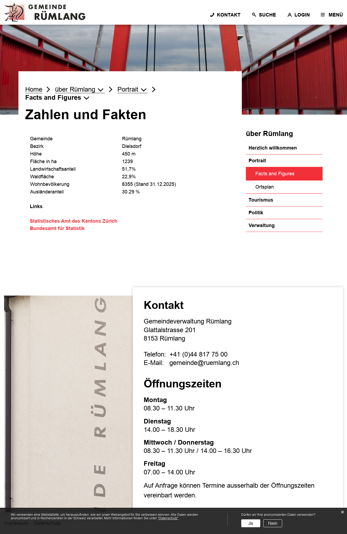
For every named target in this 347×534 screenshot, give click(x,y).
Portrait (257, 160)
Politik (256, 212)
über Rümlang (269, 134)
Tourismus (261, 200)
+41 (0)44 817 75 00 (198, 354)
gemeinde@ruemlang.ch (204, 362)
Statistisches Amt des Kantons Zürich (76, 221)
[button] (80, 89)
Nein (272, 523)
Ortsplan (264, 187)
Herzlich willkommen (273, 148)
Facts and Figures (288, 173)
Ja (250, 523)
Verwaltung (262, 225)
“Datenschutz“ (168, 518)
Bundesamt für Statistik (60, 228)
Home (33, 89)
